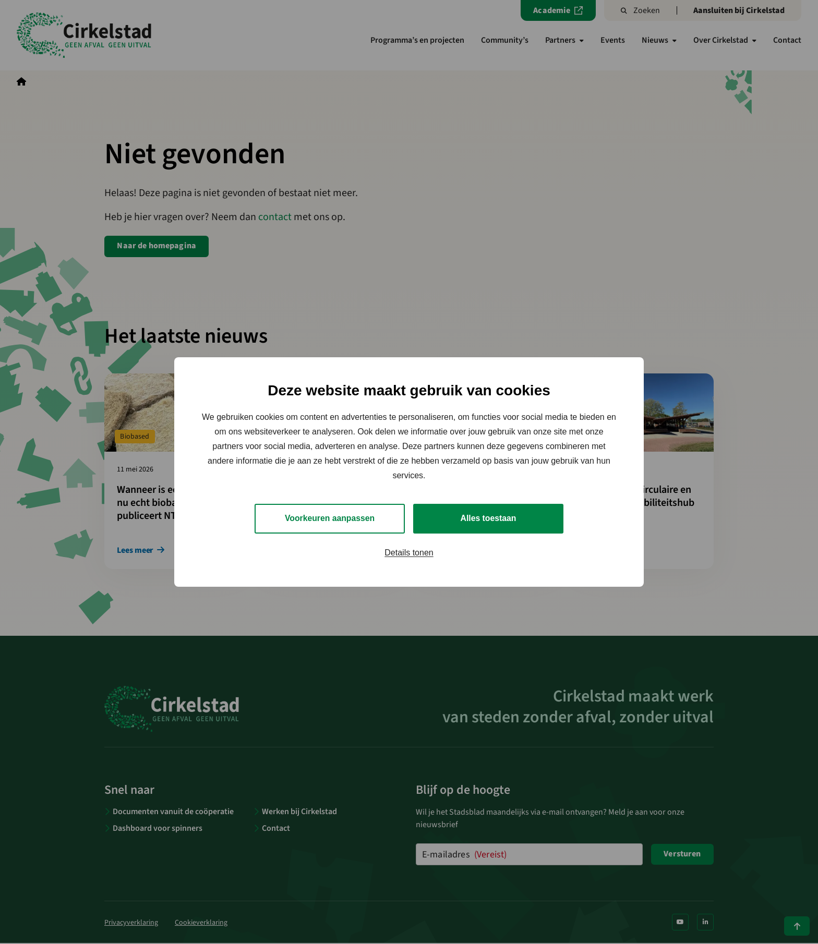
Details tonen (408, 552)
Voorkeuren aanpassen (330, 518)
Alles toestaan (488, 518)
